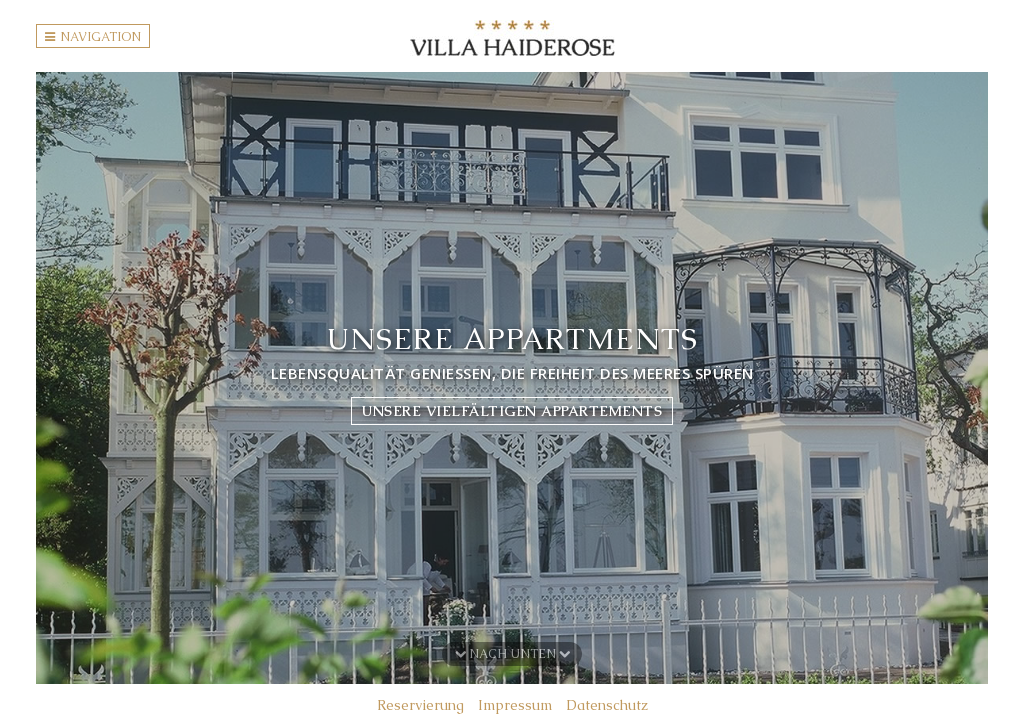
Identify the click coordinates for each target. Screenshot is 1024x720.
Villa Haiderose (512, 38)
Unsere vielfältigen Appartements (512, 411)
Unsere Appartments (512, 338)
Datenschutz (607, 705)
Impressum (515, 705)
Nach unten (512, 654)
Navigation (93, 37)
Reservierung (420, 705)
